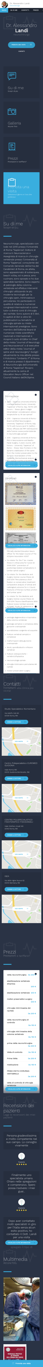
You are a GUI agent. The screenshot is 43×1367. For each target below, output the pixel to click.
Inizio (4, 10)
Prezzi (36, 10)
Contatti (25, 10)
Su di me (13, 10)
